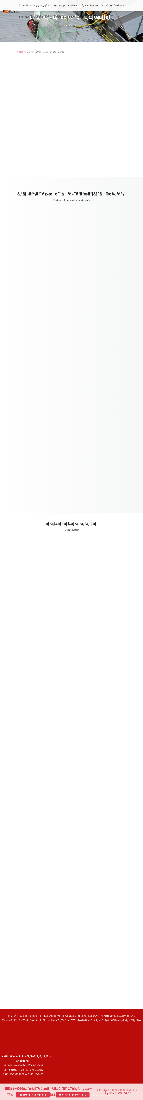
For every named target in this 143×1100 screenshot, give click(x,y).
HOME (21, 52)
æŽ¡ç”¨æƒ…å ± (86, 17)
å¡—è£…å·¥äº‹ (90, 5)
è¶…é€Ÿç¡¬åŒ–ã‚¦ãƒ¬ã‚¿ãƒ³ (34, 5)
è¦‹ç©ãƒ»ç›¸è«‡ (65, 17)
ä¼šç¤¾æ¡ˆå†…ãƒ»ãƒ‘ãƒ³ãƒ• (35, 17)
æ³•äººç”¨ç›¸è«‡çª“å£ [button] (72, 1094)
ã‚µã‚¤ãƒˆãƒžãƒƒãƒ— (130, 1020)
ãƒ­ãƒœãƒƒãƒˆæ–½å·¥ (65, 5)
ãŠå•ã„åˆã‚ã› (39, 1020)
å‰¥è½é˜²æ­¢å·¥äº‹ (113, 5)
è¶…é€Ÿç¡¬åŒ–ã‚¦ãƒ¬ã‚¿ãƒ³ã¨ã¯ (26, 1016)
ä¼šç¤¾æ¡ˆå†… (126, 1016)
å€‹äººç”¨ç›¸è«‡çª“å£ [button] (33, 1094)
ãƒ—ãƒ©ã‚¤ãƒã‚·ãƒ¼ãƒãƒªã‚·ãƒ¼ (96, 1020)
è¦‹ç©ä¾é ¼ (15, 1020)
